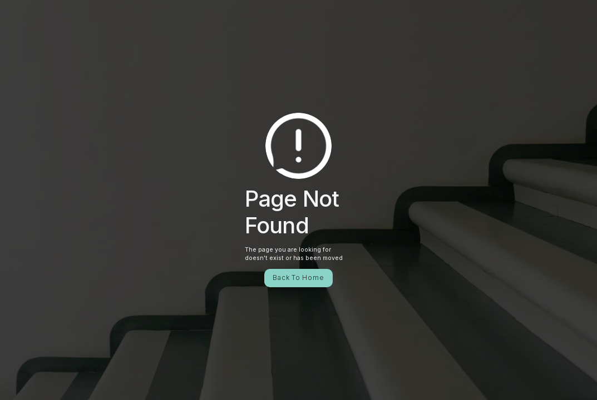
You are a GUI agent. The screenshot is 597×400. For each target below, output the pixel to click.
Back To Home (298, 278)
